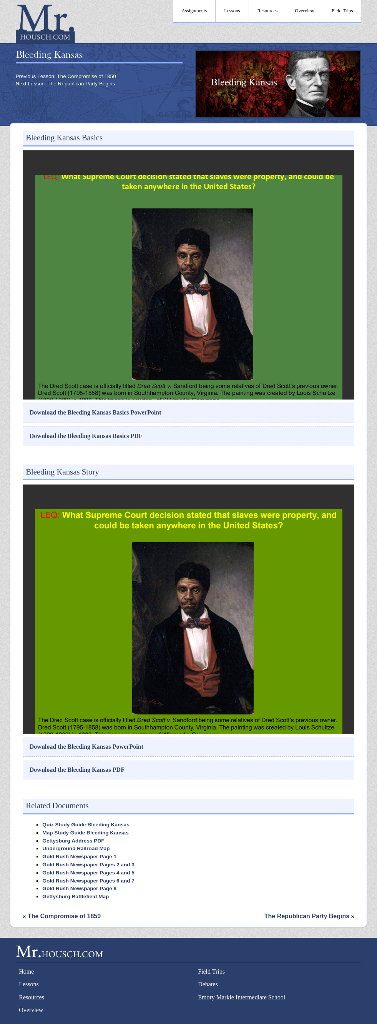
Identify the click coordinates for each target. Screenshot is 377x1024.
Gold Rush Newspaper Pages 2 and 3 (88, 864)
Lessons (29, 984)
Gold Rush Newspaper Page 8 (79, 888)
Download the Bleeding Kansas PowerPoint (86, 746)
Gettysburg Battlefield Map (75, 896)
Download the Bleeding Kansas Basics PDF (86, 436)
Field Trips (211, 971)
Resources (31, 997)
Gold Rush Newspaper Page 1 (79, 856)
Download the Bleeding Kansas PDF (77, 769)
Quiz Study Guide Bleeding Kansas (86, 825)
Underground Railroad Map (76, 848)
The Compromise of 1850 (86, 76)
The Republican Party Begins (81, 84)
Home (26, 971)
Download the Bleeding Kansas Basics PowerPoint (95, 412)
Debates (208, 984)
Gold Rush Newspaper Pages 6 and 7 (88, 881)
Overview (31, 1010)
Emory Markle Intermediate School (241, 997)
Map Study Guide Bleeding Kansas (85, 833)
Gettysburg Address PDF (73, 841)
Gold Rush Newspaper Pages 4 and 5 (88, 873)
